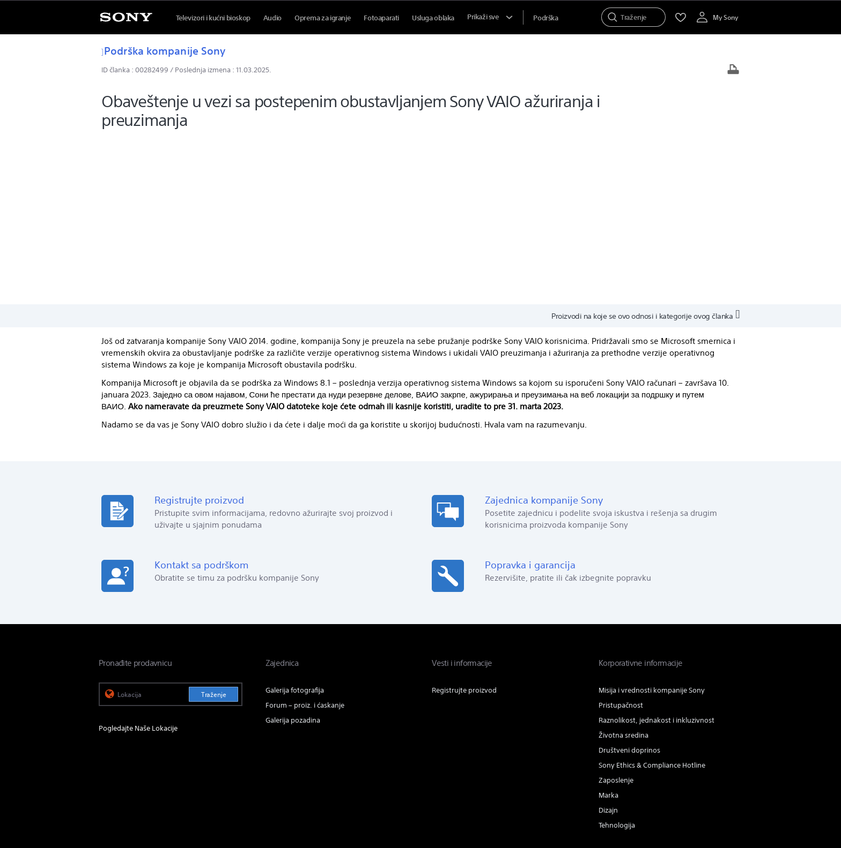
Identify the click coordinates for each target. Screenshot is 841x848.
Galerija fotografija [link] (294, 524)
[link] (113, 739)
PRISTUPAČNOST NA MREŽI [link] (240, 789)
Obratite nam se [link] (654, 711)
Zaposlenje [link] (616, 614)
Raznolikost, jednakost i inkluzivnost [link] (656, 554)
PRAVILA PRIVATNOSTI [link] (315, 789)
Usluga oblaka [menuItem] (433, 17)
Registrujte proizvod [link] (464, 524)
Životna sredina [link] (623, 569)
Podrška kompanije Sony (163, 50)
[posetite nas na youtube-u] (731, 738)
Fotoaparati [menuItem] (381, 17)
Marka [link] (608, 629)
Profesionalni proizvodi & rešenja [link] (565, 711)
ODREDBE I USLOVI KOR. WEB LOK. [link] (147, 789)
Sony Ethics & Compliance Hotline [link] (652, 599)
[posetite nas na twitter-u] (708, 738)
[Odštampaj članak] (733, 70)
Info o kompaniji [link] (716, 711)
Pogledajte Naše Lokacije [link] (138, 562)
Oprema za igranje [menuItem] (322, 17)
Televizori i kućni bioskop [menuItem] (213, 17)
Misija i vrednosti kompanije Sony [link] (652, 524)
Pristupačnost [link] (621, 539)
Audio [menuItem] (272, 17)
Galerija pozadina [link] (292, 554)
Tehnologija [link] (617, 659)
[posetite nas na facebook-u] (685, 738)
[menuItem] (545, 17)
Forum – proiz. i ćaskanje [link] (304, 539)
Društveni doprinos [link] (629, 584)
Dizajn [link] (608, 644)
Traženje (213, 528)
